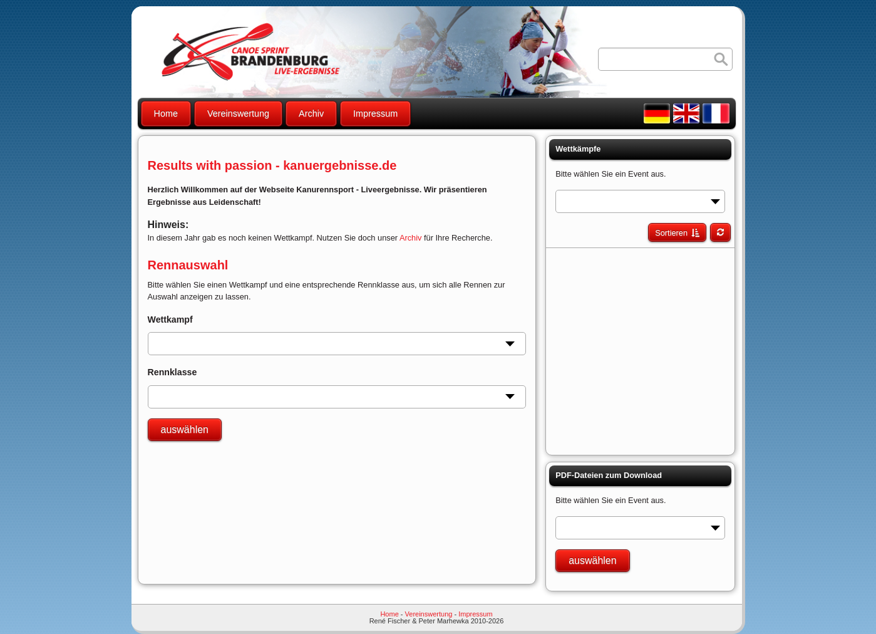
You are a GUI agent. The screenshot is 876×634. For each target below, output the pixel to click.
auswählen (185, 429)
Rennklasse (172, 372)
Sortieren (671, 232)
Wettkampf (170, 319)
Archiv (311, 113)
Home (166, 113)
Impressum (375, 113)
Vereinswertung (238, 113)
